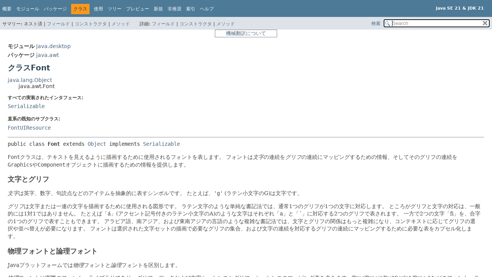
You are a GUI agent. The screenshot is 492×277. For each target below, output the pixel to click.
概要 (7, 9)
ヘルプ (207, 9)
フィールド (58, 24)
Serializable (26, 106)
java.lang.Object (30, 80)
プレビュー (137, 9)
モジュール (27, 9)
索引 (190, 9)
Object (97, 144)
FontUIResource (29, 128)
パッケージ (55, 9)
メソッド (120, 24)
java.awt (47, 55)
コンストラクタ (91, 24)
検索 (376, 23)
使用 (98, 9)
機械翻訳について (246, 33)
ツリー (114, 9)
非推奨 (174, 9)
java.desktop (53, 46)
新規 (158, 9)
